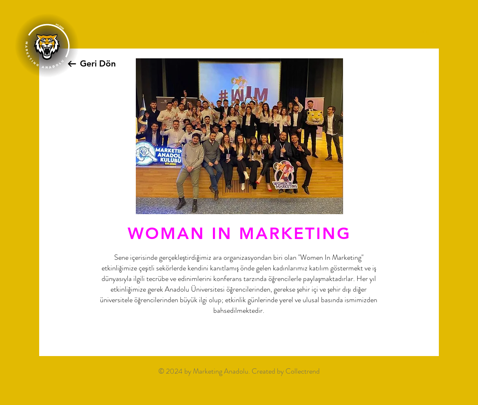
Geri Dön (98, 63)
